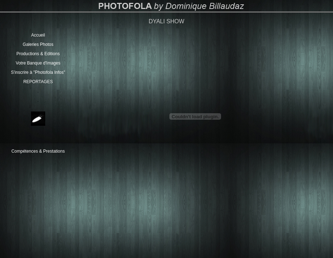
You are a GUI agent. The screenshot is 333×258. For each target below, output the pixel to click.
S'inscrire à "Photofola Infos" (38, 72)
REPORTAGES (38, 81)
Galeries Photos (38, 44)
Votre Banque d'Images (38, 63)
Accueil (38, 35)
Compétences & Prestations (38, 151)
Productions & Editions (38, 53)
